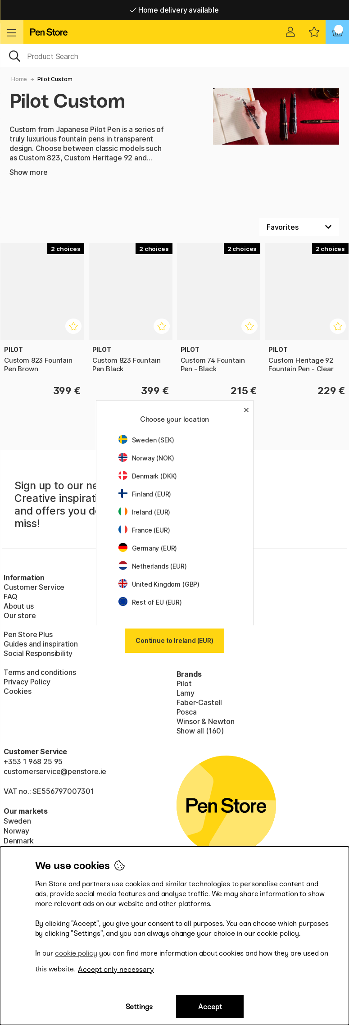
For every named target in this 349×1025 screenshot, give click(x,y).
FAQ (10, 596)
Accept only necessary (116, 969)
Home (19, 79)
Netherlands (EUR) (152, 566)
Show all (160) (200, 730)
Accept (210, 1006)
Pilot (184, 683)
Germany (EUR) (147, 548)
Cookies (18, 691)
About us (19, 605)
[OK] (174, 55)
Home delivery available (174, 9)
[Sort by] (299, 227)
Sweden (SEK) (146, 440)
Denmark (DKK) (147, 476)
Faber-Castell (199, 702)
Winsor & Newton (206, 721)
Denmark (19, 840)
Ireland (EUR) (144, 512)
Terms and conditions (40, 672)
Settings (139, 1006)
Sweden (17, 820)
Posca (187, 711)
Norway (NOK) (146, 458)
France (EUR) (144, 530)
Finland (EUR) (145, 494)
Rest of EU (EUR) (150, 602)
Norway (16, 830)
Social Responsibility (38, 653)
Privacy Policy (27, 681)
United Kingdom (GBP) (158, 584)
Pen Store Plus (28, 634)
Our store (20, 615)
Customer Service (34, 587)
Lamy (186, 692)
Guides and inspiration (41, 643)
